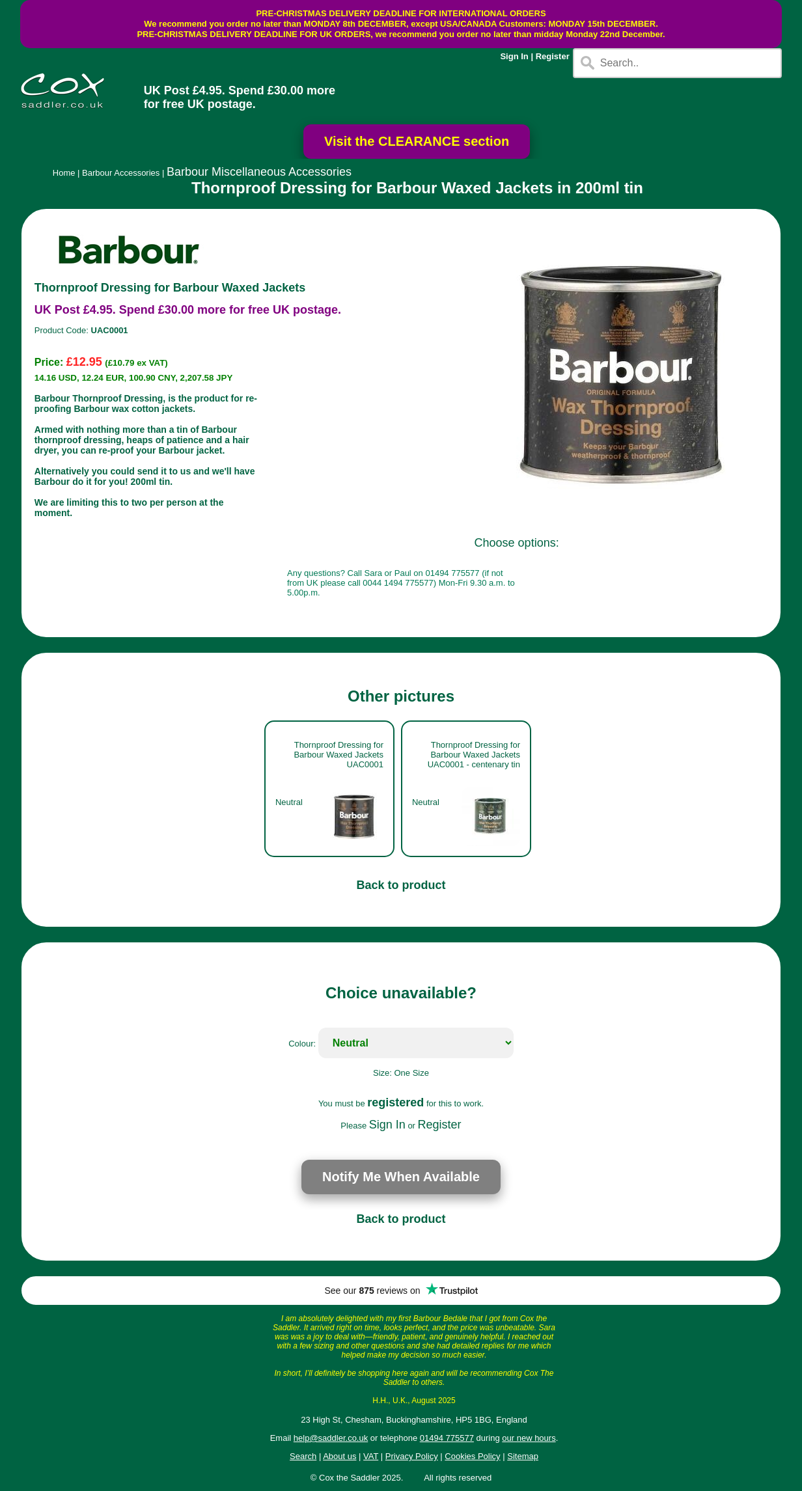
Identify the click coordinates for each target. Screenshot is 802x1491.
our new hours (528, 1438)
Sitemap (522, 1456)
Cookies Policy (472, 1456)
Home (64, 173)
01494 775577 (447, 1438)
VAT (370, 1456)
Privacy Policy (411, 1456)
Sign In (514, 56)
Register (553, 56)
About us (339, 1456)
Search (303, 1456)
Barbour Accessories (120, 173)
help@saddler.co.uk (331, 1438)
